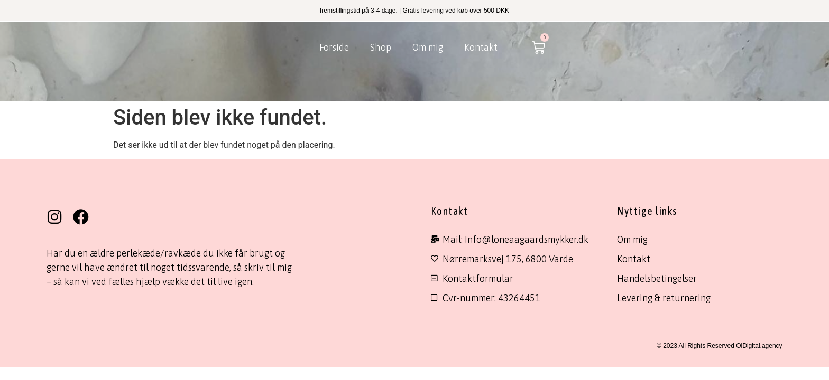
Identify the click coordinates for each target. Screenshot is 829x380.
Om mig (427, 47)
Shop (380, 47)
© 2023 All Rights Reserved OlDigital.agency (719, 345)
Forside (334, 47)
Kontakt (481, 47)
